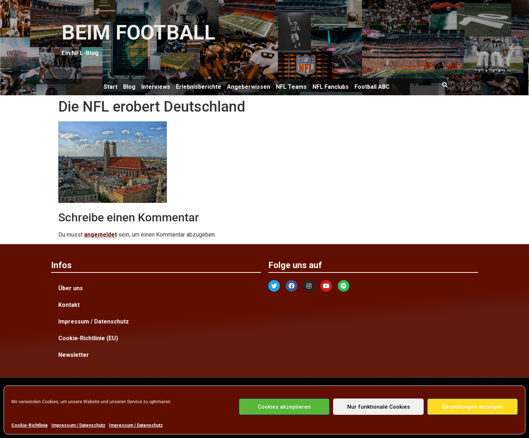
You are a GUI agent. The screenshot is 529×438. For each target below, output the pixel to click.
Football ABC (372, 86)
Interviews (155, 86)
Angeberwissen (248, 86)
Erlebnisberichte (198, 86)
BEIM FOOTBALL (138, 33)
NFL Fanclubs (330, 86)
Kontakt (69, 304)
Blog (129, 86)
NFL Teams (291, 86)
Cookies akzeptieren (284, 407)
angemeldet (100, 234)
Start (110, 86)
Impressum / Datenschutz (78, 425)
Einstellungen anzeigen (472, 407)
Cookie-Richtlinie (29, 425)
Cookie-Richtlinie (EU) (88, 338)
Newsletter (73, 354)
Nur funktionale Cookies (378, 407)
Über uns (70, 288)
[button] (445, 85)
